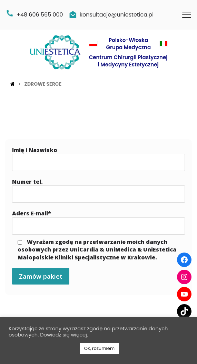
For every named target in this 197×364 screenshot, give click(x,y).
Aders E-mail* (98, 222)
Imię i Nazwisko (98, 158)
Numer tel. (98, 190)
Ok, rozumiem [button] (99, 348)
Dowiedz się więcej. (64, 334)
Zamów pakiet (40, 276)
